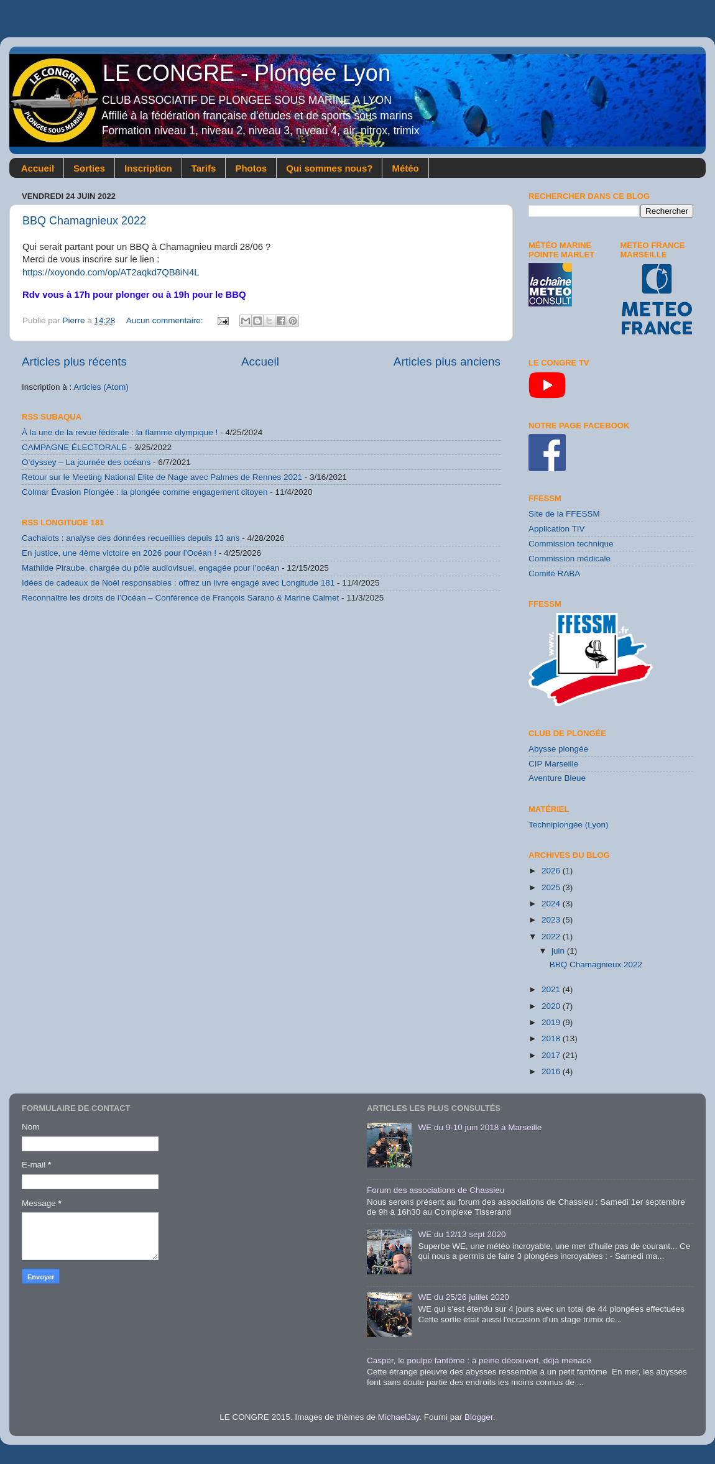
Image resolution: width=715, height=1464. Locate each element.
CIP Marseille (553, 763)
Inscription (148, 168)
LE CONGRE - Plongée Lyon (209, 73)
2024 (552, 903)
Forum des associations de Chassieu (435, 1190)
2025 (552, 887)
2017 (552, 1055)
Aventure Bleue (557, 778)
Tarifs (203, 168)
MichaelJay (399, 1417)
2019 (552, 1022)
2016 (552, 1071)
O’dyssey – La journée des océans (86, 462)
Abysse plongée (558, 748)
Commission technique (571, 543)
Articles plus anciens (447, 361)
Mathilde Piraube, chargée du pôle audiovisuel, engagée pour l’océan (150, 568)
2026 (552, 870)
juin (559, 950)
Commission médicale (569, 558)
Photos (251, 168)
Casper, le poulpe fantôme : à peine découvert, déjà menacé (479, 1360)
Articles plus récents (74, 361)
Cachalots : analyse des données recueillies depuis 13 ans (130, 538)
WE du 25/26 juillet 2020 (463, 1297)
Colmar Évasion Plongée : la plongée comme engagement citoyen (144, 492)
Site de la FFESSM (564, 513)
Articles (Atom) (101, 387)
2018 (552, 1038)
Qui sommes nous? (329, 168)
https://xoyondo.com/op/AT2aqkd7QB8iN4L (110, 272)
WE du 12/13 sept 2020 (461, 1234)
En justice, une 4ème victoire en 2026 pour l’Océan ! (119, 553)
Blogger (478, 1417)
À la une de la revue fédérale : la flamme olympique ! (120, 432)
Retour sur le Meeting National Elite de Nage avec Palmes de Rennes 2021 (162, 477)
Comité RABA (554, 573)
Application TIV (556, 528)
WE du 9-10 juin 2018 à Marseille (480, 1127)
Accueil (37, 168)
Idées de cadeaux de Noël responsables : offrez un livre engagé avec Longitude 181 (178, 582)
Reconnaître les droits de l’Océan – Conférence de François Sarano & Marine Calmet (180, 597)
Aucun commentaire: (166, 320)
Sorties (89, 168)
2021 (552, 989)
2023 (552, 919)
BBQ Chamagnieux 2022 (84, 220)
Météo (405, 168)
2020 (552, 1006)
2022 (552, 936)
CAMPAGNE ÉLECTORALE (74, 447)
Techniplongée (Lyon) (568, 824)
